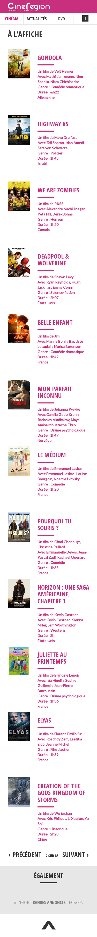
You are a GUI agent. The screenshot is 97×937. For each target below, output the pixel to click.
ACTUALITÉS (37, 19)
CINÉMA (11, 19)
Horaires (76, 902)
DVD (61, 19)
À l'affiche (22, 902)
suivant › (75, 854)
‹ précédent (25, 854)
